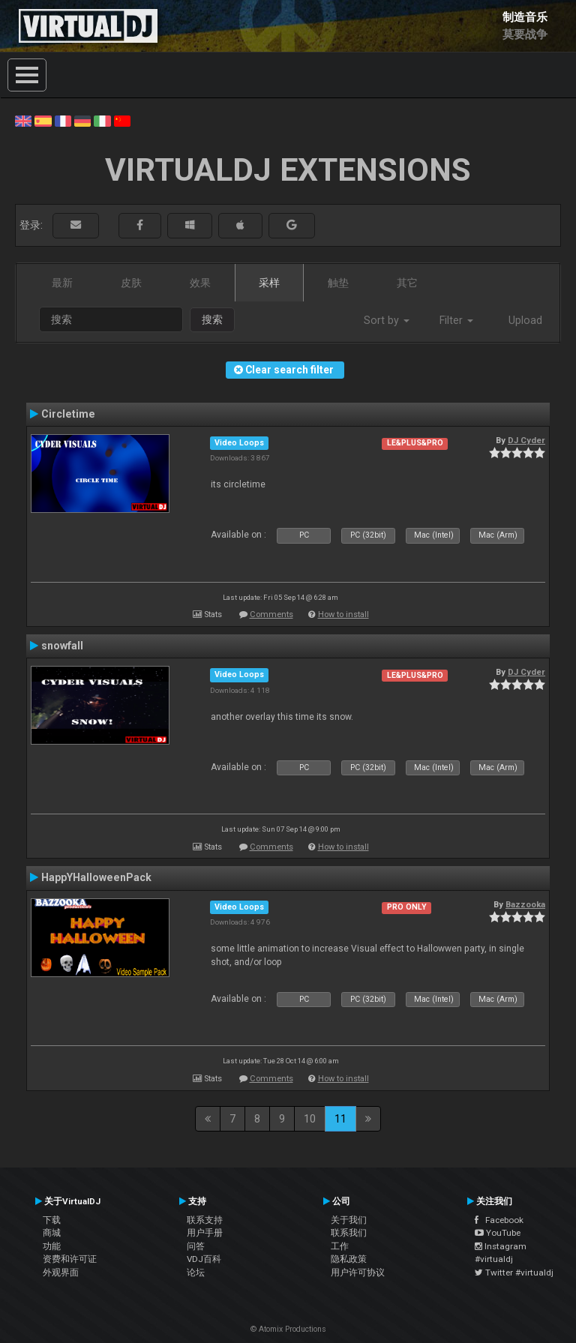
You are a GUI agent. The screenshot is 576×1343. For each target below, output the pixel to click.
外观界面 (61, 1272)
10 (310, 1119)
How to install (343, 614)
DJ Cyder (526, 440)
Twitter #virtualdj (514, 1272)
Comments (271, 614)
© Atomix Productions (288, 1329)
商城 (52, 1233)
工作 (340, 1246)
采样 (269, 283)
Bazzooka (525, 904)
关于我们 (349, 1220)
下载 (52, 1220)
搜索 (212, 319)
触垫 (338, 283)
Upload (525, 320)
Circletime (68, 414)
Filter (456, 320)
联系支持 (205, 1220)
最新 (62, 283)
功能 (52, 1246)
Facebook (499, 1220)
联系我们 (349, 1233)
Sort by (387, 320)
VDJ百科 (204, 1259)
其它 (407, 283)
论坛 (196, 1272)
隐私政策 (349, 1259)
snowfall (62, 646)
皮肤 (131, 283)
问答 (196, 1246)
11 (340, 1119)
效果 (200, 283)
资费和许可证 (70, 1259)
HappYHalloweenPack (96, 877)
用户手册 (205, 1233)
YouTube (497, 1233)
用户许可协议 (358, 1272)
